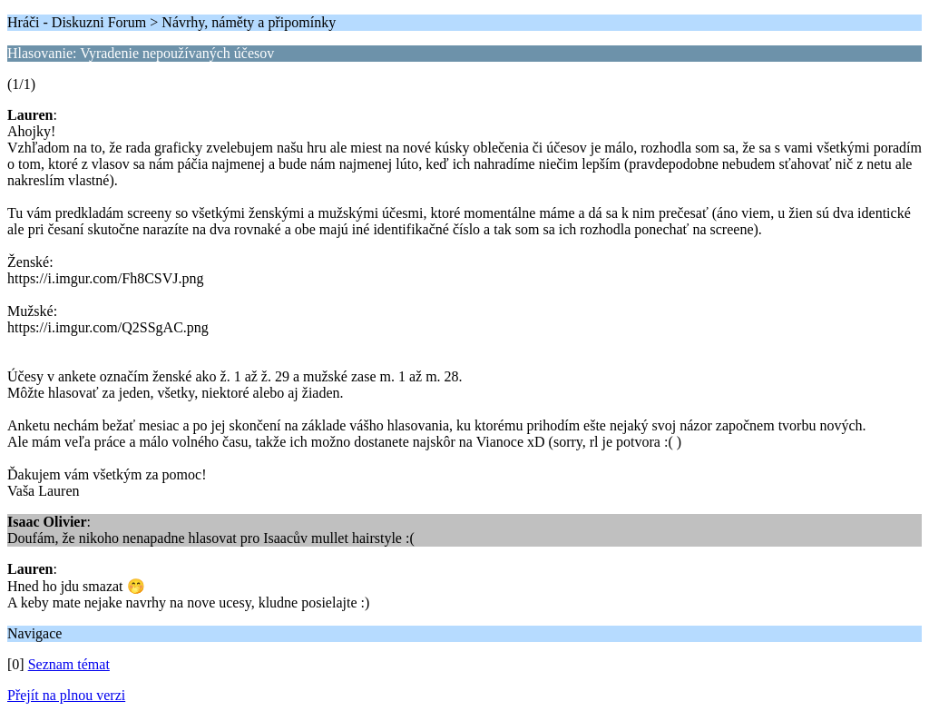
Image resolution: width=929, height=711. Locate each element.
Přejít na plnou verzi (66, 695)
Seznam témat (69, 664)
